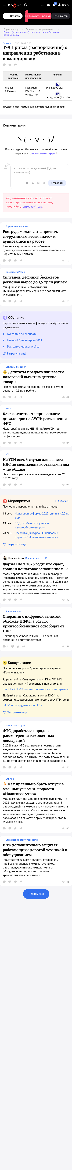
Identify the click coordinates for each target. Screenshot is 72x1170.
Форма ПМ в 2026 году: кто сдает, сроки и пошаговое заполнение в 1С (35, 566)
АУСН (8, 408)
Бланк (49, 87)
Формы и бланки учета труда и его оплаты (42, 106)
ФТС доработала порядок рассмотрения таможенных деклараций (28, 736)
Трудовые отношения (17, 226)
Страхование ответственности (22, 840)
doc (56, 87)
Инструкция (52, 97)
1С (46, 558)
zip (60, 87)
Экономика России (16, 272)
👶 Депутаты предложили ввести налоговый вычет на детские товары (33, 377)
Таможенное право (16, 725)
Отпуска (10, 779)
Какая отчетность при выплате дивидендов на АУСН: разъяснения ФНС (35, 419)
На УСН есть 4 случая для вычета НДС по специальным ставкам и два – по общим (36, 464)
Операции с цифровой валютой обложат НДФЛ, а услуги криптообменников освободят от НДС (33, 623)
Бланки (7, 43)
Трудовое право (11, 106)
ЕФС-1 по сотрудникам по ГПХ (22, 705)
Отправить (57, 183)
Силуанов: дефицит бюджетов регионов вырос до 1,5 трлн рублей (35, 279)
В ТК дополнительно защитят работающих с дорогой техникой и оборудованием (35, 850)
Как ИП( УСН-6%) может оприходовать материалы (36, 689)
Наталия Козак (16, 558)
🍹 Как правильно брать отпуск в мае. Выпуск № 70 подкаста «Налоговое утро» (33, 789)
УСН (8, 454)
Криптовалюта (13, 611)
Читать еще (36, 893)
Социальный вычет (16, 366)
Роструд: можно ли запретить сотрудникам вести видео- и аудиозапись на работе (30, 236)
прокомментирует (44, 153)
